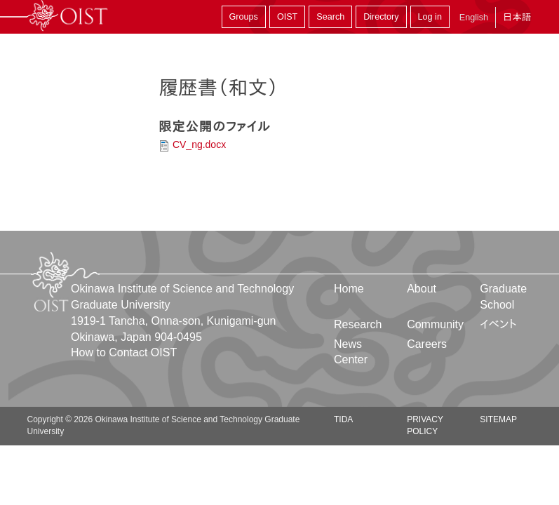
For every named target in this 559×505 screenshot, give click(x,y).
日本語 (517, 17)
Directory (380, 17)
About (421, 289)
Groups (243, 17)
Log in (430, 17)
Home (349, 289)
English (473, 17)
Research (358, 324)
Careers (427, 344)
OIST (287, 17)
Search (330, 17)
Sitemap (498, 419)
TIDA (343, 419)
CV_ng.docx (199, 144)
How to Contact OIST (124, 352)
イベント (498, 324)
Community (435, 324)
